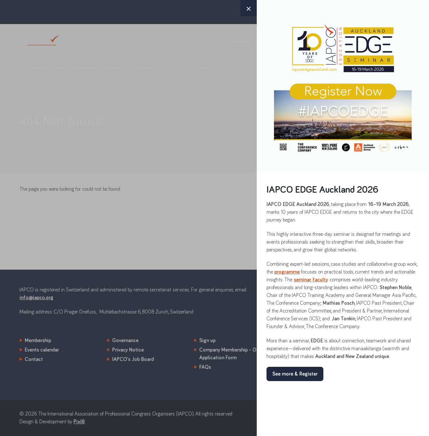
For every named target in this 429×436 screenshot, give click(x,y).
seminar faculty (311, 279)
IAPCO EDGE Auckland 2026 (322, 190)
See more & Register (295, 374)
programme (287, 272)
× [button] (249, 8)
